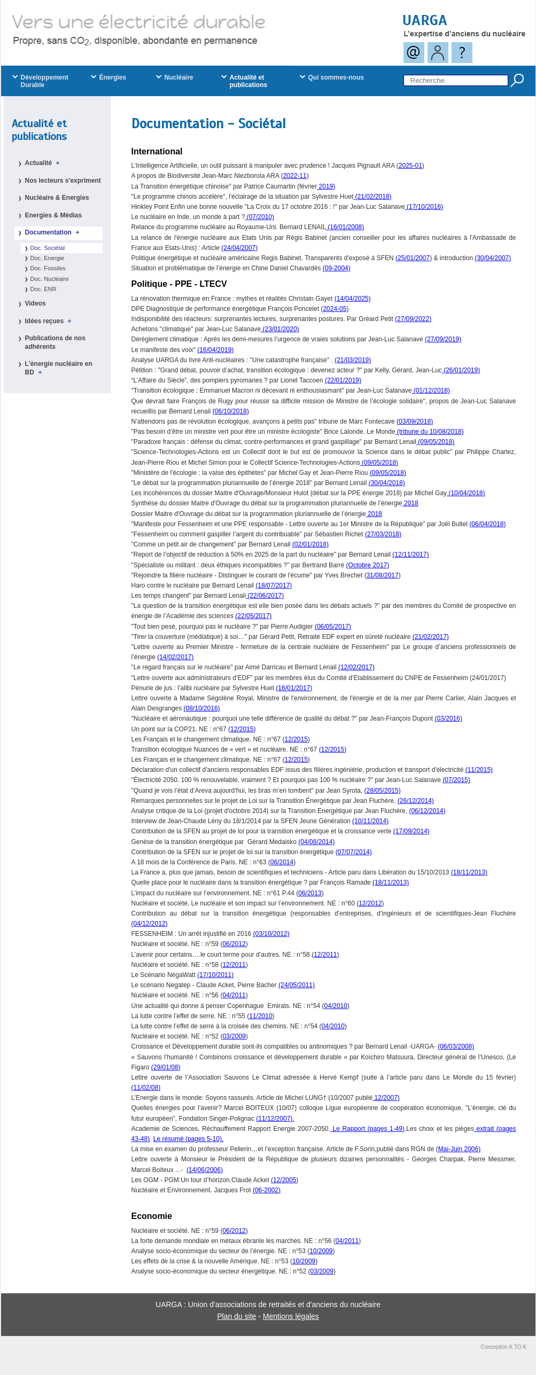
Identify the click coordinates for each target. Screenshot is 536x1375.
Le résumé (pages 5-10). (188, 1139)
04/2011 (233, 995)
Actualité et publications (39, 130)
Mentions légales (291, 1316)
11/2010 (260, 1016)
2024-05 (334, 308)
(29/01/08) (166, 1067)
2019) (326, 186)
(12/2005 (283, 1180)
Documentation (54, 232)
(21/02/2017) (431, 636)
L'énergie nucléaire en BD (58, 368)
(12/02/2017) (356, 667)
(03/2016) (448, 718)
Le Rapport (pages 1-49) (367, 1128)
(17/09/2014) (411, 831)
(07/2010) (259, 217)
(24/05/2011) (296, 985)
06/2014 (281, 862)
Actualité (44, 163)
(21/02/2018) (372, 196)
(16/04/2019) (215, 350)
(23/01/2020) (280, 329)
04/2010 (335, 1006)
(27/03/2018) (383, 534)
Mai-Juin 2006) (459, 1149)
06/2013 (309, 893)
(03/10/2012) (271, 934)
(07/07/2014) (354, 852)
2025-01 (410, 165)
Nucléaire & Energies (57, 197)
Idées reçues (50, 321)
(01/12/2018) (431, 390)
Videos (35, 303)
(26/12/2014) (416, 800)
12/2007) (386, 1097)
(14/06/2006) (205, 1170)
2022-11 (295, 175)
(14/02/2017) (175, 657)
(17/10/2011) (215, 975)
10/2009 (320, 1251)
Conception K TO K (504, 1347)
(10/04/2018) (466, 493)
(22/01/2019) (343, 380)
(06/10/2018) (231, 411)
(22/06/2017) (265, 595)
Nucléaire (179, 77)
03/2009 (233, 1036)
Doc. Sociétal (47, 248)
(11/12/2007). (275, 1118)
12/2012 (370, 903)
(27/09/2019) (443, 339)
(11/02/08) (146, 1087)
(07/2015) (456, 780)
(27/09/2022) (413, 319)
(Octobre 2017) (368, 565)
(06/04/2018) (487, 524)
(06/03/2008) (456, 1046)
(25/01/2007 (412, 258)
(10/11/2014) (370, 821)
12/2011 (325, 954)
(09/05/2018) (435, 442)
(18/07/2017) (273, 585)
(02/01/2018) (310, 544)
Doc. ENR (43, 289)
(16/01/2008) (345, 227)
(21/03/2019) (353, 360)
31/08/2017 (383, 575)
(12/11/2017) (410, 554)
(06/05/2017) (333, 626)
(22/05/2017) (253, 616)
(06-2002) (267, 1190)
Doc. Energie (47, 258)
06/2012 (233, 944)
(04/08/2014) (316, 842)
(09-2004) (337, 268)
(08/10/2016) (202, 708)
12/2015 (241, 729)
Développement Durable (44, 81)
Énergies (113, 77)
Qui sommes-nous (336, 77)
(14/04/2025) (353, 298)
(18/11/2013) (469, 872)
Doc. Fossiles (48, 268)
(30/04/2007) (493, 258)
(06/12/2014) (427, 811)
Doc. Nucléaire (49, 279)
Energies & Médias (53, 215)
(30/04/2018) (387, 483)
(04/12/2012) (149, 923)
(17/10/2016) (424, 206)
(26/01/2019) (461, 370)
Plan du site (236, 1316)
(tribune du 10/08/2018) (429, 431)
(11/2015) (479, 770)
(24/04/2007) (239, 248)
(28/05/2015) (382, 790)
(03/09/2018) (415, 421)
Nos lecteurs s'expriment (63, 180)
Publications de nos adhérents (55, 342)
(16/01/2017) (294, 688)
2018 (410, 503)
